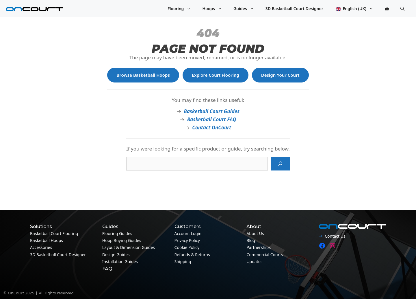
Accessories (41, 247)
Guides (246, 8)
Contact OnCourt (211, 127)
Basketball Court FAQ (211, 119)
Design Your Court (280, 75)
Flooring (182, 8)
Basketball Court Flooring (54, 233)
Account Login (188, 233)
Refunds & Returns (192, 254)
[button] (402, 8)
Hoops (215, 8)
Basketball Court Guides (211, 111)
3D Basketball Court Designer (294, 8)
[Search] (280, 164)
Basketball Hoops (46, 240)
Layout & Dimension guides (128, 247)
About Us (255, 233)
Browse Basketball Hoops (143, 75)
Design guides (116, 254)
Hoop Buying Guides (121, 240)
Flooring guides (117, 233)
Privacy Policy (187, 240)
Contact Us (335, 236)
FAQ (107, 269)
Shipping (182, 261)
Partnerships (258, 247)
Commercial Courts (264, 254)
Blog (250, 240)
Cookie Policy (186, 247)
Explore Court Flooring (215, 75)
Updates (254, 261)
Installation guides (120, 261)
